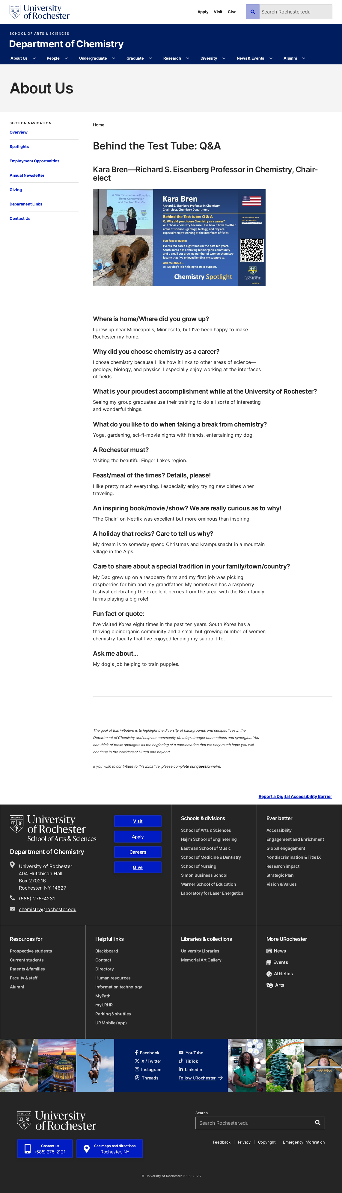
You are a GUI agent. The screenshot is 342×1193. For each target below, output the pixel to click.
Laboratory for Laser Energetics (212, 893)
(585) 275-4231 (37, 898)
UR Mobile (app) (111, 1023)
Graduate (135, 58)
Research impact (282, 866)
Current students (27, 960)
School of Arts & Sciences (39, 33)
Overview (19, 132)
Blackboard (106, 951)
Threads (146, 1078)
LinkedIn (190, 1069)
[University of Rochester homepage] (40, 12)
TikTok (188, 1061)
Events (277, 962)
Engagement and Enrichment (295, 839)
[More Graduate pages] (151, 58)
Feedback (221, 1142)
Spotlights (19, 146)
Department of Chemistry (66, 44)
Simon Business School (204, 875)
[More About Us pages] (34, 58)
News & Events (250, 58)
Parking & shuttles (113, 1014)
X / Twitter (148, 1061)
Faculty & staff (23, 978)
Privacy (244, 1142)
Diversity (209, 58)
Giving (16, 189)
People (53, 58)
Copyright (267, 1142)
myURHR (103, 1005)
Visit (218, 11)
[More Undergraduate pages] (114, 58)
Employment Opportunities (34, 161)
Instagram (148, 1069)
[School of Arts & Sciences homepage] (53, 828)
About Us (18, 58)
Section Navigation (31, 123)
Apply (203, 11)
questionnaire (208, 766)
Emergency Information (304, 1142)
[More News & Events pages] (271, 58)
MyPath (102, 996)
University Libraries (200, 951)
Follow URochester (200, 1078)
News (276, 951)
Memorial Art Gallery (201, 960)
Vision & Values (281, 884)
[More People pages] (66, 58)
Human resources (113, 978)
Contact (103, 960)
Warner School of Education (208, 884)
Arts (275, 985)
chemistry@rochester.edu (47, 909)
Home (98, 125)
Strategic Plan (280, 875)
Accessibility (279, 830)
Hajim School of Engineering (209, 839)
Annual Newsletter (27, 175)
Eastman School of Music (206, 848)
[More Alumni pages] (304, 58)
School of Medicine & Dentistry (211, 857)
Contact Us (20, 218)
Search (201, 1113)
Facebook (147, 1053)
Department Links (26, 204)
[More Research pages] (188, 58)
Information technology (118, 987)
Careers (137, 852)
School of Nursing (198, 866)
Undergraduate (93, 58)
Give (232, 11)
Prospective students (31, 951)
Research (172, 58)
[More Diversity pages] (224, 58)
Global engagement (285, 848)
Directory (104, 969)
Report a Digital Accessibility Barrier (295, 796)
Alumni (290, 58)
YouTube (191, 1053)
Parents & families (27, 969)
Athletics (279, 973)
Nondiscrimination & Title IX (293, 857)
